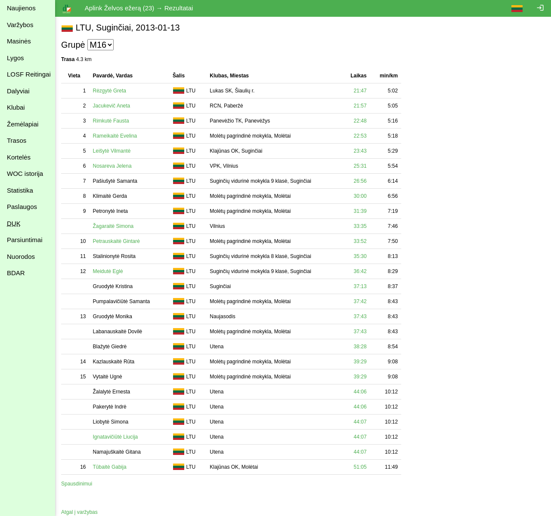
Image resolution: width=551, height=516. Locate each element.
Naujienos (21, 8)
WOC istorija (25, 173)
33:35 (361, 226)
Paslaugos (22, 206)
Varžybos (20, 24)
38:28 (361, 347)
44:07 (361, 422)
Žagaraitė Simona (113, 226)
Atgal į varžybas (80, 512)
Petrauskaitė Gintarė (116, 241)
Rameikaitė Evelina (115, 136)
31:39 (361, 211)
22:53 (361, 136)
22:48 (361, 121)
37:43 (361, 316)
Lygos (15, 57)
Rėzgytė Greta (110, 91)
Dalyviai (18, 91)
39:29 (361, 362)
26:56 (361, 181)
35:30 (361, 256)
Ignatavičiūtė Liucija (116, 437)
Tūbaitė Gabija (110, 467)
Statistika (20, 190)
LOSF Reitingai (29, 74)
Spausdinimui (77, 484)
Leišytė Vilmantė (112, 151)
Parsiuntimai (25, 239)
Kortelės (19, 157)
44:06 (361, 392)
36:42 (361, 271)
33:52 (361, 241)
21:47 (361, 91)
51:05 (361, 467)
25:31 (361, 166)
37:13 (361, 286)
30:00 (361, 196)
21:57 (361, 106)
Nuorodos (21, 256)
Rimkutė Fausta (111, 121)
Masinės (19, 41)
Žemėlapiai (22, 124)
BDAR (16, 272)
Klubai (16, 107)
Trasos (16, 140)
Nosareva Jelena (112, 166)
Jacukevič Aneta (112, 106)
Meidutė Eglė (108, 271)
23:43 (361, 151)
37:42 (361, 301)
